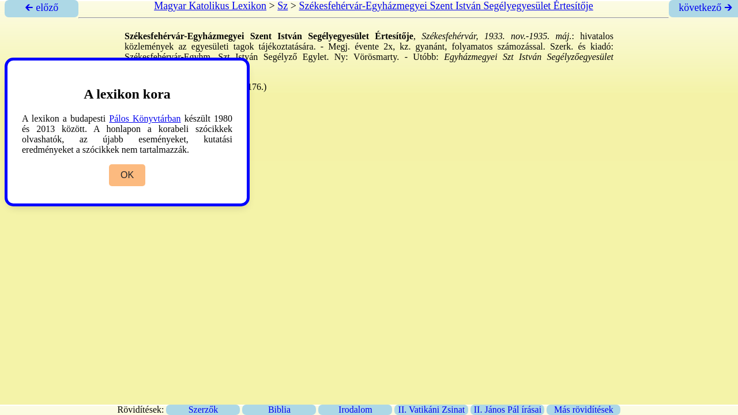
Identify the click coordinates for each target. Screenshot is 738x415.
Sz (282, 6)
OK (127, 175)
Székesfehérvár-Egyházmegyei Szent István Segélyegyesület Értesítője (446, 6)
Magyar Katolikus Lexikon (210, 6)
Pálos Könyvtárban (144, 118)
